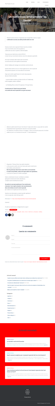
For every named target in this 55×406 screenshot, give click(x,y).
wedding (40, 211)
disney (23, 211)
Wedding (32, 2)
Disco (9, 303)
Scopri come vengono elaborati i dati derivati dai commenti (35, 261)
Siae (8, 317)
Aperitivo (9, 296)
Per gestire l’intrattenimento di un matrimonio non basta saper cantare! (22, 280)
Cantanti (9, 298)
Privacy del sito (27, 397)
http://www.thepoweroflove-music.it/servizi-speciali (24, 198)
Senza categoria (11, 315)
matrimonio (30, 211)
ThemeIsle (48, 403)
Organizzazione (11, 308)
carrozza (9, 211)
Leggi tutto (46, 344)
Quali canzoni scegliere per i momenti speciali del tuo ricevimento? (26, 355)
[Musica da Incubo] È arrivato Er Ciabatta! (16, 289)
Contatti (46, 5)
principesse (36, 211)
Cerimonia (10, 300)
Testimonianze (45, 2)
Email (27, 389)
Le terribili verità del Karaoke (15, 341)
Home (27, 2)
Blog (39, 2)
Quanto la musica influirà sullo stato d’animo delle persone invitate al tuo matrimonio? (25, 278)
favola (26, 211)
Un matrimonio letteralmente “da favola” (16, 282)
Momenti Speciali (13, 209)
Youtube (27, 393)
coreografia (19, 211)
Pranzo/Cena (10, 312)
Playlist (9, 310)
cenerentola (13, 211)
